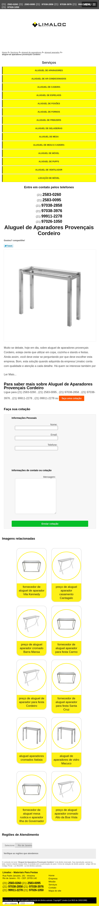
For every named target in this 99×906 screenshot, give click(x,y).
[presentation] (33, 460)
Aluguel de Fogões (49, 103)
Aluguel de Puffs (49, 161)
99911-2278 (84, 4)
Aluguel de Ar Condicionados (49, 79)
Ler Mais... (10, 374)
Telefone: (36, 446)
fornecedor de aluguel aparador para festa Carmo (66, 648)
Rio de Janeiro (25, 845)
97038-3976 (66, 4)
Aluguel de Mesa (49, 137)
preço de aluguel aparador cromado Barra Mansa (31, 648)
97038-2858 (47, 4)
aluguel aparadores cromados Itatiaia (31, 757)
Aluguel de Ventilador (49, 170)
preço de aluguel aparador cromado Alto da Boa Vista (66, 813)
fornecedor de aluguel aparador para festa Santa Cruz (66, 704)
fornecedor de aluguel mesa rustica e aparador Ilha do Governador (31, 815)
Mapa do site (55, 890)
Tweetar (8, 245)
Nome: (36, 426)
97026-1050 (13, 7)
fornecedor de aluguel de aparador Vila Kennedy (31, 590)
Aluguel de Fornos (49, 112)
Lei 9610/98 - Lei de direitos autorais (27, 866)
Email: (36, 436)
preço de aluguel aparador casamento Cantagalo (66, 592)
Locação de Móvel (49, 178)
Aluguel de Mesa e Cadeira (49, 145)
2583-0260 (12, 4)
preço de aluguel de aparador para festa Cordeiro (31, 702)
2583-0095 (30, 4)
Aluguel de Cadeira (49, 87)
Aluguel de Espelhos (49, 95)
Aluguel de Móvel (49, 153)
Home (51, 875)
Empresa (53, 878)
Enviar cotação (49, 523)
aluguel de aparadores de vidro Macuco (66, 759)
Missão (52, 881)
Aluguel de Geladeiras (49, 128)
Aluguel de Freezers (49, 120)
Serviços (49, 62)
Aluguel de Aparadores (49, 70)
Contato (52, 887)
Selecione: (10, 845)
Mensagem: (35, 495)
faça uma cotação (72, 398)
